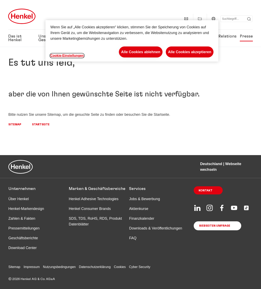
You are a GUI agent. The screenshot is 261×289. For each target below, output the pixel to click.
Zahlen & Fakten (21, 218)
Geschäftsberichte (23, 238)
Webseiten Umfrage (214, 225)
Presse (246, 36)
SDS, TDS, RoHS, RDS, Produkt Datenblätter (95, 221)
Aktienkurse (138, 209)
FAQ (132, 238)
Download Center (22, 248)
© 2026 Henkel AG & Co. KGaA (31, 279)
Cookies (120, 267)
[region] (131, 41)
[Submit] (249, 19)
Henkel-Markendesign (26, 209)
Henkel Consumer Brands (90, 209)
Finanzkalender (141, 218)
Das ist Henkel (15, 38)
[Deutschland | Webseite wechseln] (213, 19)
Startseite (41, 124)
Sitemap (14, 124)
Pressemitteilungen (24, 228)
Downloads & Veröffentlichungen (155, 228)
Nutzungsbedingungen (59, 267)
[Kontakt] (186, 19)
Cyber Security (139, 267)
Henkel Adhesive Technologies (93, 199)
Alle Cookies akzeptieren (189, 52)
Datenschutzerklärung (95, 267)
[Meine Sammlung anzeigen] (200, 19)
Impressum (32, 267)
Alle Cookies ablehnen (140, 52)
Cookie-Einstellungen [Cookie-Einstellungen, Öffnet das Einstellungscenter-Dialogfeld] (67, 55)
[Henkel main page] (21, 16)
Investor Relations (219, 36)
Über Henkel (18, 199)
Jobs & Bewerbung (144, 199)
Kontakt (205, 190)
